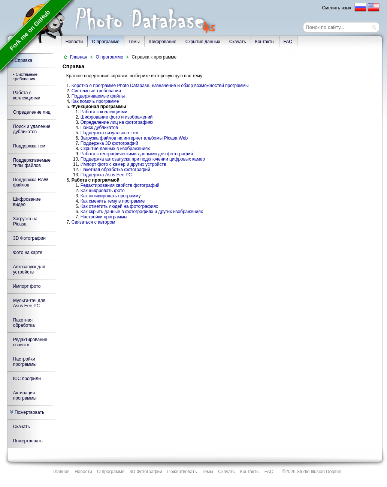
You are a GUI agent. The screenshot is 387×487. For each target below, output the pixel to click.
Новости (83, 471)
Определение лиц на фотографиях (117, 122)
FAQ (288, 41)
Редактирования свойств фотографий (120, 185)
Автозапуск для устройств (29, 269)
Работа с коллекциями (26, 95)
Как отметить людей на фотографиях (119, 206)
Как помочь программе (95, 101)
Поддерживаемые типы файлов (32, 163)
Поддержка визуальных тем (110, 132)
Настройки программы (25, 361)
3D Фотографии (29, 238)
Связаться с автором (93, 222)
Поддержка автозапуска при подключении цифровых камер (143, 159)
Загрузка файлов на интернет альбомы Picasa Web (134, 138)
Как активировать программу (111, 195)
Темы (134, 41)
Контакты (265, 41)
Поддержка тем (29, 146)
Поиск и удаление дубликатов (32, 129)
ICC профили (27, 378)
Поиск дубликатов (99, 127)
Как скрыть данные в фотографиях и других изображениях (142, 211)
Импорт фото (27, 286)
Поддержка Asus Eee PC (106, 174)
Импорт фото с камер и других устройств (123, 164)
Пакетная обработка (24, 322)
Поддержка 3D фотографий (109, 143)
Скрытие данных (202, 41)
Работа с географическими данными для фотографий (137, 153)
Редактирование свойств (30, 342)
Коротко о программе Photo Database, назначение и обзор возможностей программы (160, 85)
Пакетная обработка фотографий (115, 169)
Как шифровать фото (103, 190)
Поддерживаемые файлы (98, 96)
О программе (105, 41)
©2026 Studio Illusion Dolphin (311, 471)
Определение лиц (32, 112)
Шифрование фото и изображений (117, 117)
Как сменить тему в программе (113, 201)
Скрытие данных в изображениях (115, 148)
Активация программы (25, 395)
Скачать (237, 41)
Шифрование (162, 41)
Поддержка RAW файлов (30, 182)
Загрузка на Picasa (25, 221)
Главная (78, 57)
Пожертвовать (27, 412)
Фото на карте (27, 252)
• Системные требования (25, 76)
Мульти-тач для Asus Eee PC (29, 303)
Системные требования (96, 90)
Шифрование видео (27, 202)
